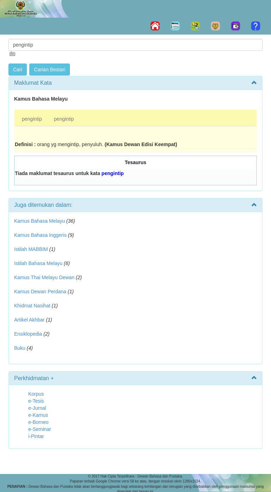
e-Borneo (38, 422)
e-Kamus (38, 415)
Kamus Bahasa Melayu (40, 221)
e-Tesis (36, 401)
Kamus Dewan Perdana (40, 291)
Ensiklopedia (28, 334)
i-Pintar (36, 436)
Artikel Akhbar (29, 320)
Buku (19, 348)
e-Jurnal (37, 408)
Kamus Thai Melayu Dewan (44, 277)
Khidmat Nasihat (32, 305)
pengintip (32, 119)
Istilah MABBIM (31, 249)
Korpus (36, 394)
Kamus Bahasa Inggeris (40, 235)
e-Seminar (39, 429)
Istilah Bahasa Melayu (38, 263)
